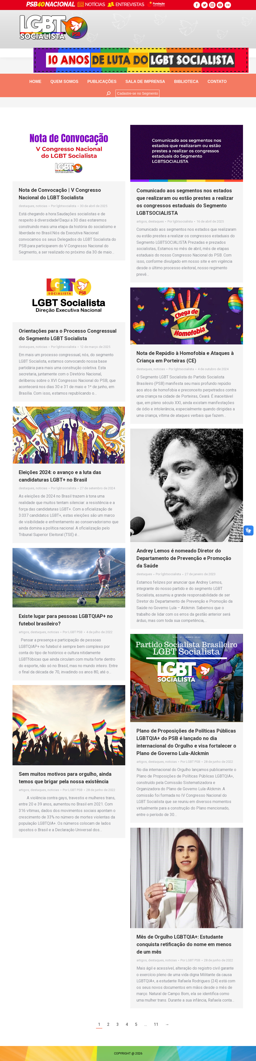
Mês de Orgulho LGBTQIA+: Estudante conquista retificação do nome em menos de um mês (184, 944)
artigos (141, 221)
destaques (26, 206)
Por (63, 206)
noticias (41, 206)
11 (156, 1024)
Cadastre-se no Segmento (137, 93)
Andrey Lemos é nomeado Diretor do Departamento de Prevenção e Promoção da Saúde (183, 558)
